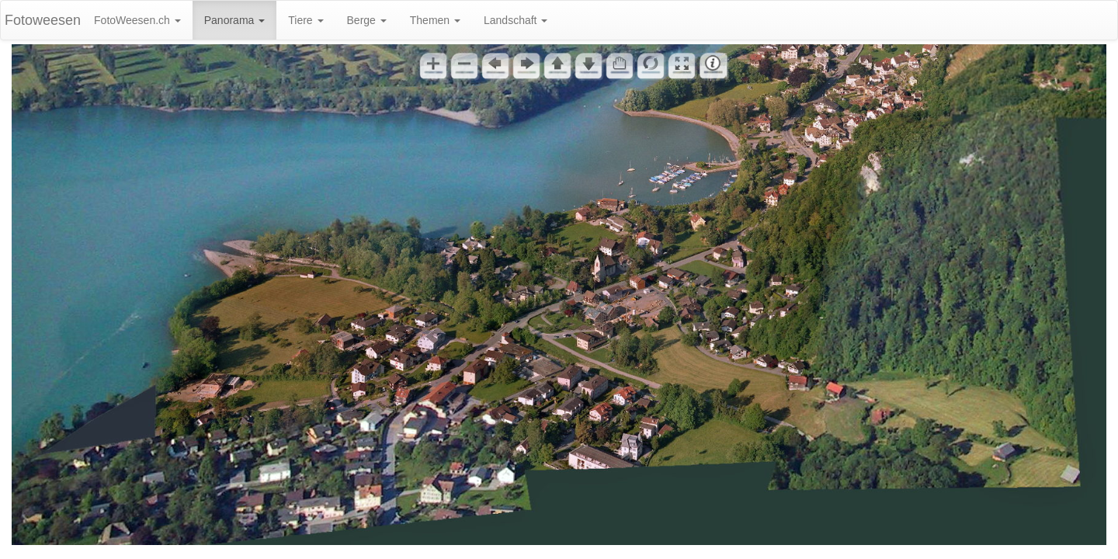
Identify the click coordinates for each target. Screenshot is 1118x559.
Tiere (305, 20)
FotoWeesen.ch (137, 20)
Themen (435, 20)
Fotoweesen (43, 20)
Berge (367, 20)
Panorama (234, 20)
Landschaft (515, 20)
